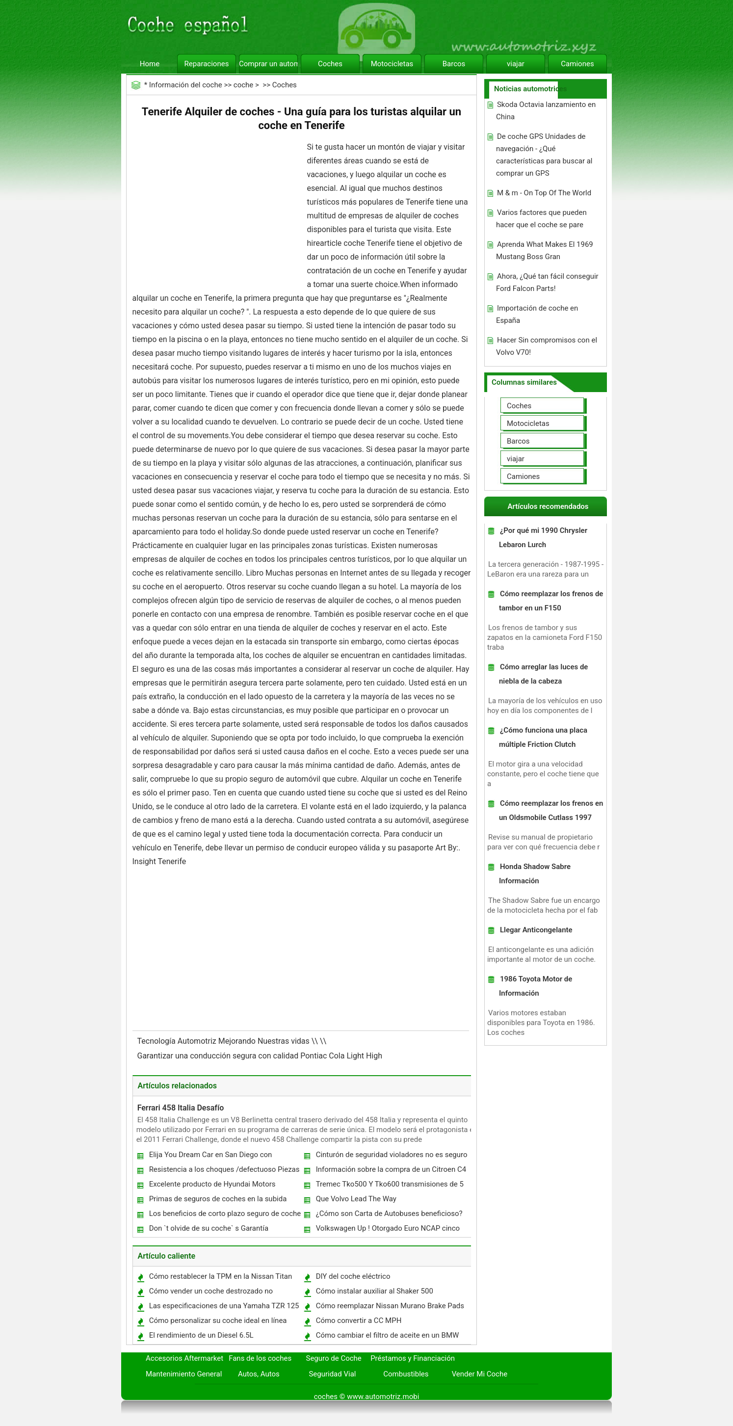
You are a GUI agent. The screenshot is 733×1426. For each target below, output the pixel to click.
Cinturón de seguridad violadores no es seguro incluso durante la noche (391, 1156)
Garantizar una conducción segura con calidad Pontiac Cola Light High (261, 1055)
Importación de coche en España (537, 314)
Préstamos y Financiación (412, 1358)
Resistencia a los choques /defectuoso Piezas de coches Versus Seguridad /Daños (224, 1171)
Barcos (454, 63)
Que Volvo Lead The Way (356, 1198)
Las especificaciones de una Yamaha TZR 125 (224, 1305)
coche (243, 84)
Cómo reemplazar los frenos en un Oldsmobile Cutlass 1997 (551, 810)
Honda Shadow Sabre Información (535, 873)
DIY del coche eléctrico (353, 1276)
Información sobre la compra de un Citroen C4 (391, 1169)
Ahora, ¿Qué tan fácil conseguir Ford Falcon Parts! (547, 282)
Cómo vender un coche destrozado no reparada (210, 1293)
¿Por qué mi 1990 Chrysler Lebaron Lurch (543, 537)
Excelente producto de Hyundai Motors (212, 1184)
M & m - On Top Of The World (544, 192)
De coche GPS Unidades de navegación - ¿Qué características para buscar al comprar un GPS (544, 155)
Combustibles (405, 1374)
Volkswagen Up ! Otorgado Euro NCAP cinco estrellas (387, 1230)
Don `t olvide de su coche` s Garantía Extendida (208, 1230)
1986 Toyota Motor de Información (535, 986)
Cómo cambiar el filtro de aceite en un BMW (387, 1335)
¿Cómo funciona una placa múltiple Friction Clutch (543, 737)
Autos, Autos (259, 1374)
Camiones (577, 63)
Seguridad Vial (332, 1374)
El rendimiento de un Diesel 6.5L (201, 1335)
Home (149, 63)
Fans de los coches (260, 1358)
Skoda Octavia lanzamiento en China (546, 110)
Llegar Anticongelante (536, 929)
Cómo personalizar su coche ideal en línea (218, 1320)
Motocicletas (392, 63)
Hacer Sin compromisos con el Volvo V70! (546, 346)
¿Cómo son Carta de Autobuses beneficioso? (389, 1213)
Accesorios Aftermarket (184, 1358)
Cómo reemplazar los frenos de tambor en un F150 (551, 600)
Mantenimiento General (184, 1374)
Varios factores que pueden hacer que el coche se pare (541, 218)
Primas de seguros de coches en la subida (218, 1198)
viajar (515, 63)
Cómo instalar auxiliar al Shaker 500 (374, 1291)
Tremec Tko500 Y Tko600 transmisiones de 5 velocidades (389, 1186)
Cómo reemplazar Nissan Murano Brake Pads (390, 1305)
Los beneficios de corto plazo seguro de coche (225, 1213)
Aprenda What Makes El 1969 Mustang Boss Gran (544, 250)
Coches (330, 63)
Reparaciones (206, 63)
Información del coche (185, 84)
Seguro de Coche (334, 1358)
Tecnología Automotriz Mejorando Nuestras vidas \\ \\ (232, 1041)
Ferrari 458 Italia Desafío (180, 1107)
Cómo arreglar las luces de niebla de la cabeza (543, 674)
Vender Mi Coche (480, 1374)
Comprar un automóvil (268, 63)
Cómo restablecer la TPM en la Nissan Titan (220, 1276)
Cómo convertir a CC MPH (359, 1320)
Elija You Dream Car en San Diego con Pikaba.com (210, 1156)
